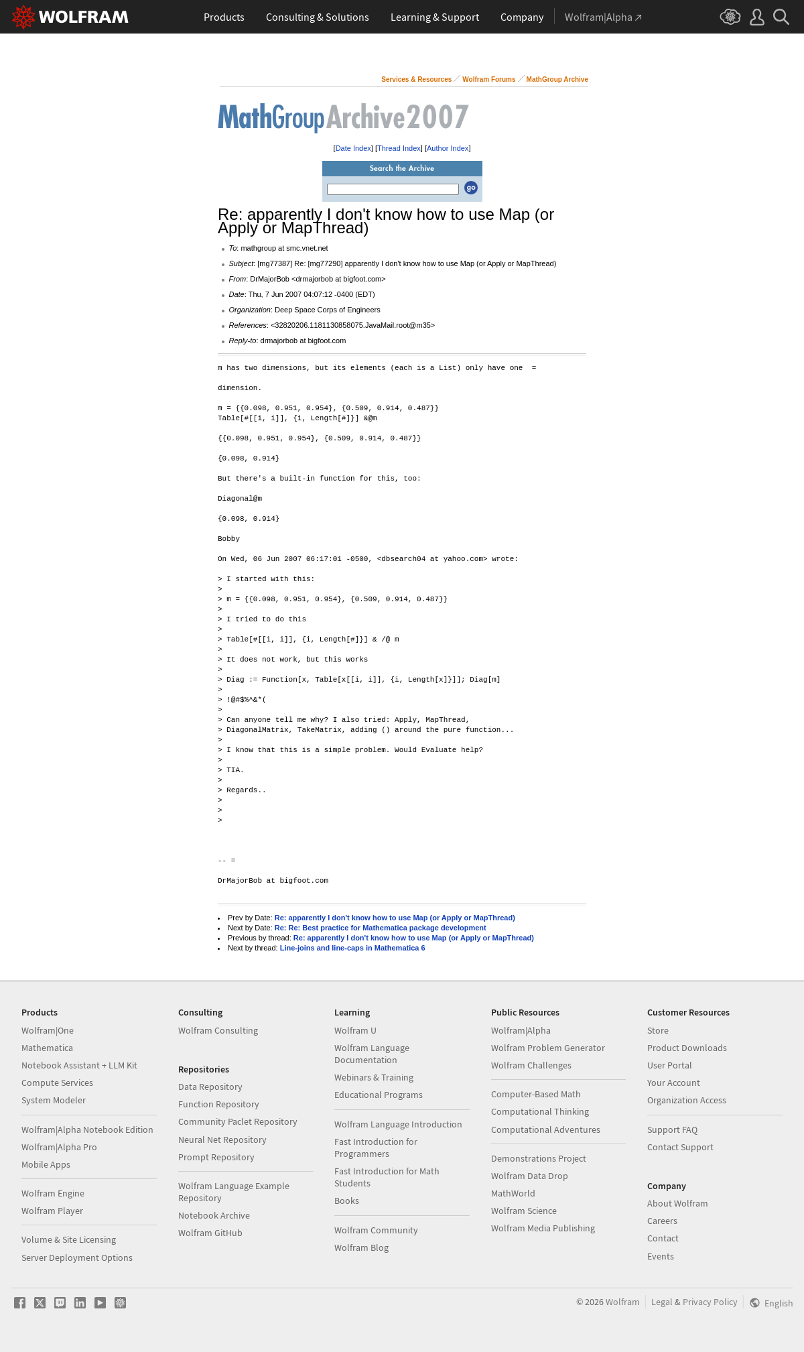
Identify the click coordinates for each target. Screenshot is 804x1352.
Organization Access (686, 1100)
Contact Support (680, 1147)
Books (346, 1200)
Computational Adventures (545, 1129)
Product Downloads (687, 1048)
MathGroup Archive (557, 79)
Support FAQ (672, 1129)
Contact (663, 1238)
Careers (662, 1221)
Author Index (447, 148)
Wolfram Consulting (218, 1030)
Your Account (673, 1083)
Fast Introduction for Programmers (375, 1147)
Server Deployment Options (77, 1257)
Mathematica (47, 1048)
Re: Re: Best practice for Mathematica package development (380, 928)
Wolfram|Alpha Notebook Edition (87, 1129)
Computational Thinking (540, 1111)
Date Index (353, 148)
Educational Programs (378, 1095)
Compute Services (57, 1083)
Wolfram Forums (488, 79)
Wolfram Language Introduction (398, 1124)
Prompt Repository (216, 1157)
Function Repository (218, 1104)
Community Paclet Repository (237, 1121)
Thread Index (399, 148)
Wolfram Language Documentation (371, 1054)
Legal (662, 1302)
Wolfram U (355, 1030)
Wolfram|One (47, 1030)
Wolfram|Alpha (521, 1030)
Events (660, 1256)
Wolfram (623, 1302)
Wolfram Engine (52, 1193)
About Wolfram (677, 1203)
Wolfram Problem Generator (548, 1048)
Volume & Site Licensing (68, 1239)
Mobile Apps (45, 1164)
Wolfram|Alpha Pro (59, 1147)
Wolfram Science (524, 1211)
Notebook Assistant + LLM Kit (79, 1065)
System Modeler (53, 1100)
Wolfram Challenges (531, 1065)
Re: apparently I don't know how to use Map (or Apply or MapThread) (395, 918)
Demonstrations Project (538, 1158)
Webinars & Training (373, 1077)
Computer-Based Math (536, 1094)
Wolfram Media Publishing (543, 1228)
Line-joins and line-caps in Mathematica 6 (352, 948)
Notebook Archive (214, 1215)
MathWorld (513, 1193)
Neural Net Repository (222, 1139)
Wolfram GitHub (210, 1233)
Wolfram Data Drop (529, 1176)
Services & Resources (416, 79)
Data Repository (210, 1087)
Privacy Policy (710, 1302)
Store (658, 1030)
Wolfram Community (376, 1230)
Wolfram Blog (361, 1247)
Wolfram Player (52, 1211)
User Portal (669, 1065)
